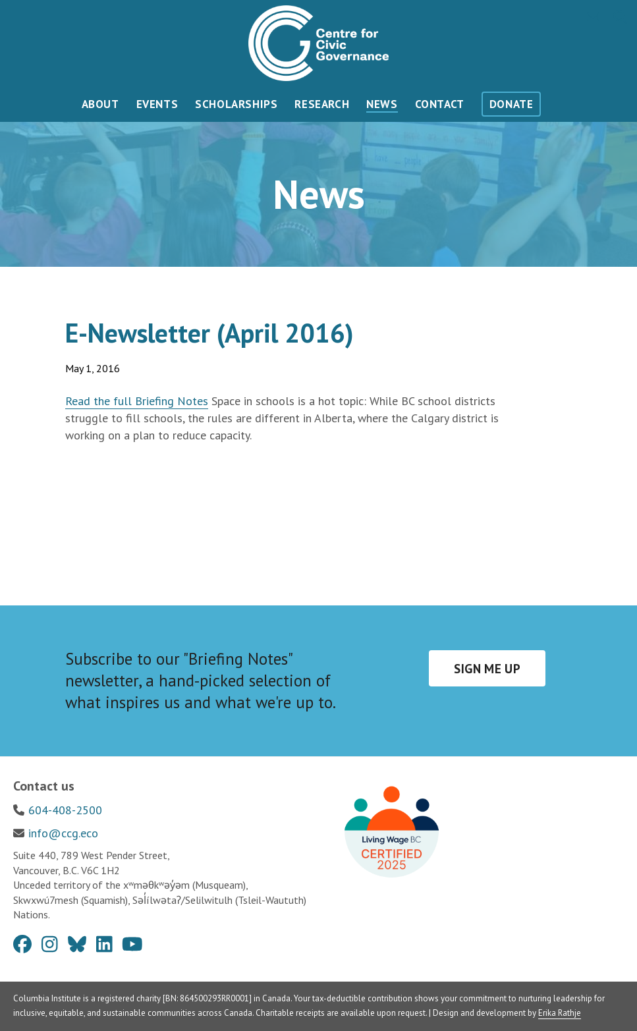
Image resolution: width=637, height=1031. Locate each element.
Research (321, 104)
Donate (511, 104)
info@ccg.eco (63, 833)
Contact (439, 104)
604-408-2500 (65, 810)
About (100, 104)
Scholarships (236, 104)
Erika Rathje (559, 1012)
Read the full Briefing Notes (136, 400)
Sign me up (487, 669)
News (381, 104)
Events (157, 104)
